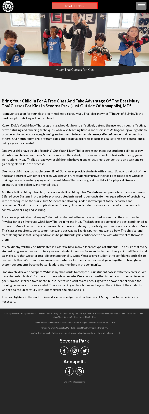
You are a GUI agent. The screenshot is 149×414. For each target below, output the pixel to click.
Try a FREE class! (74, 5)
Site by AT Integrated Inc (74, 382)
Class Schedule (18, 313)
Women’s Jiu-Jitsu (135, 313)
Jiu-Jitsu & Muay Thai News (71, 313)
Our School (31, 313)
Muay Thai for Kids (88, 317)
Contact (40, 313)
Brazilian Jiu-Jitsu (118, 313)
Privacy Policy (52, 313)
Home (7, 313)
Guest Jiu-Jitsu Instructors (97, 313)
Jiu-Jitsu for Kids (70, 317)
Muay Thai (57, 317)
